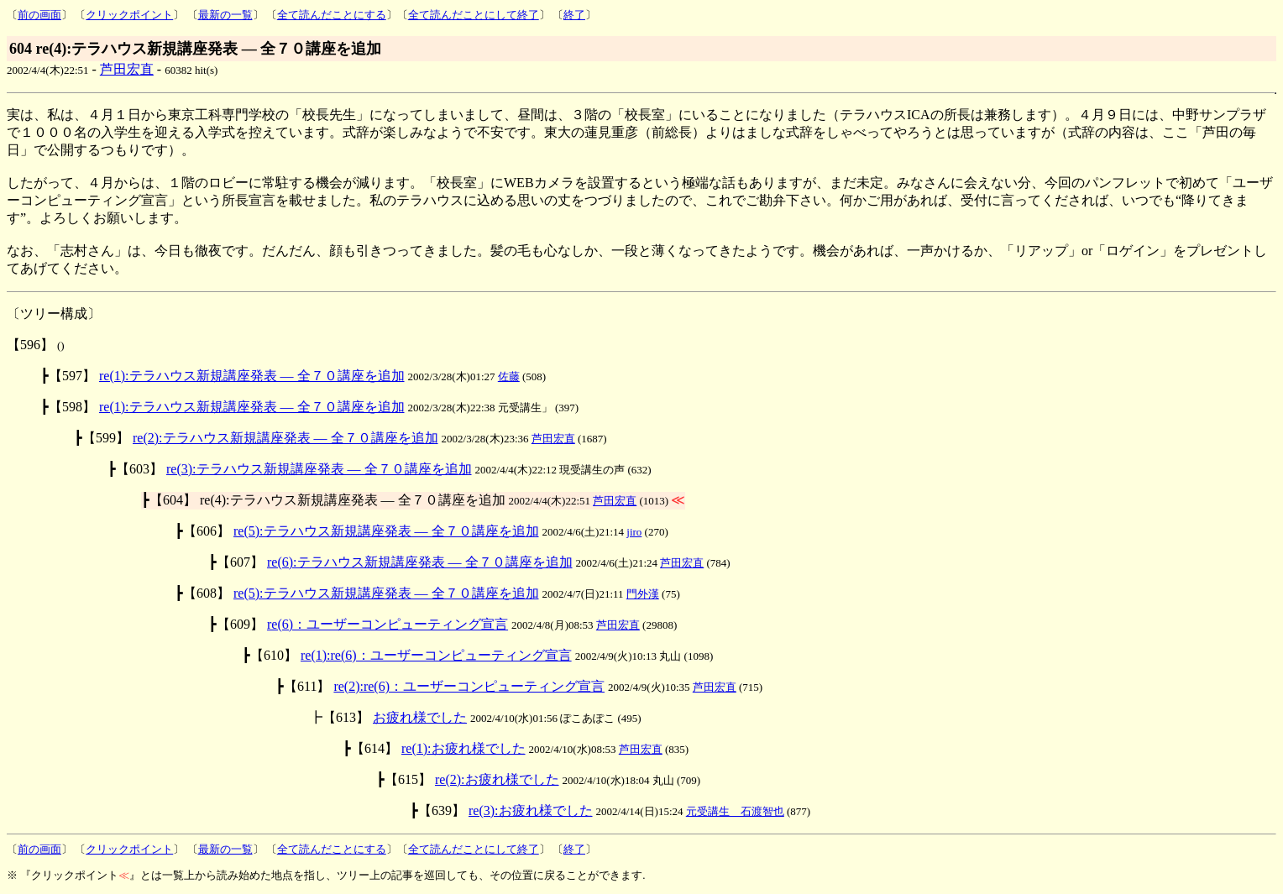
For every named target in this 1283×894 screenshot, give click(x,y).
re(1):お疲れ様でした (463, 748)
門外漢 (642, 594)
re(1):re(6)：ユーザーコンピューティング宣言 (436, 655)
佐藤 (509, 376)
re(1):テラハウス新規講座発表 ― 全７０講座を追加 (252, 376)
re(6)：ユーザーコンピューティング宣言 (387, 624)
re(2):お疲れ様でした (497, 779)
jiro (634, 531)
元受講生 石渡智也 (735, 811)
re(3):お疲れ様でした (531, 810)
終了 (574, 14)
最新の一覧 (225, 14)
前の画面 (39, 14)
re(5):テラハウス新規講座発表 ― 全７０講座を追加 (386, 531)
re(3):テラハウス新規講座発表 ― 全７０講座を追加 (319, 469)
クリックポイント (129, 14)
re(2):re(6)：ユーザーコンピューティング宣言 (469, 686)
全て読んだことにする (331, 14)
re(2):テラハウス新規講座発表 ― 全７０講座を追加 (285, 438)
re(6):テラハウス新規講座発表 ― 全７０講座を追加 (420, 562)
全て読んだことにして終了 (473, 14)
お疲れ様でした (420, 717)
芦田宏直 (127, 69)
